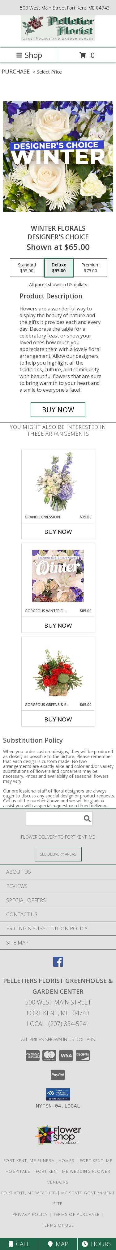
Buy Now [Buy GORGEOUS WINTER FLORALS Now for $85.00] (58, 625)
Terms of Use (58, 1225)
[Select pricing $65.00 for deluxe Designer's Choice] (59, 268)
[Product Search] (59, 818)
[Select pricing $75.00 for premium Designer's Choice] (90, 268)
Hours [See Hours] (97, 1244)
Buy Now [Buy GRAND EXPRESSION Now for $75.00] (58, 532)
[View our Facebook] (58, 964)
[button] (58, 1094)
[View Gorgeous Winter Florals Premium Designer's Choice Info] (58, 576)
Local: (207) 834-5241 (58, 1024)
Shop (29, 55)
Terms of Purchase (76, 1214)
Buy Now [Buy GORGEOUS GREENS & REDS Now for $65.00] (58, 719)
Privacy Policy (30, 1214)
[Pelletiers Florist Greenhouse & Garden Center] (58, 39)
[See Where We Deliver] (58, 854)
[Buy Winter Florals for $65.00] (58, 409)
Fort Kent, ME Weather (28, 1193)
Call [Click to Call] (19, 1244)
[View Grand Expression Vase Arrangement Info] (58, 482)
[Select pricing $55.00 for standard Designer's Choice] (27, 268)
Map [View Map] (58, 1244)
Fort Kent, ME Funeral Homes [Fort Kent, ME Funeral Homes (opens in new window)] (39, 1160)
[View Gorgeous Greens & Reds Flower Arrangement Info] (58, 670)
